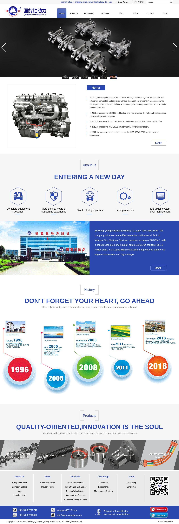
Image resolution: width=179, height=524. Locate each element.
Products (105, 13)
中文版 (141, 2)
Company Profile (19, 483)
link (22, 456)
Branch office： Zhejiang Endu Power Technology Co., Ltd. (86, 2)
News (120, 13)
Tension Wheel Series (75, 491)
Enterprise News (47, 483)
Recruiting (131, 483)
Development (19, 495)
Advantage (89, 13)
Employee (131, 487)
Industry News (47, 487)
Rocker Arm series (75, 483)
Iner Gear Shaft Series (75, 495)
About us (74, 13)
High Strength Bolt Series (75, 487)
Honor (19, 491)
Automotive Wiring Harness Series (75, 500)
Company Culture (19, 487)
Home (61, 13)
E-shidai (169, 521)
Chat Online (123, 2)
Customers (103, 483)
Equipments (103, 487)
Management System (103, 491)
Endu (165, 13)
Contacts (150, 13)
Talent (135, 13)
